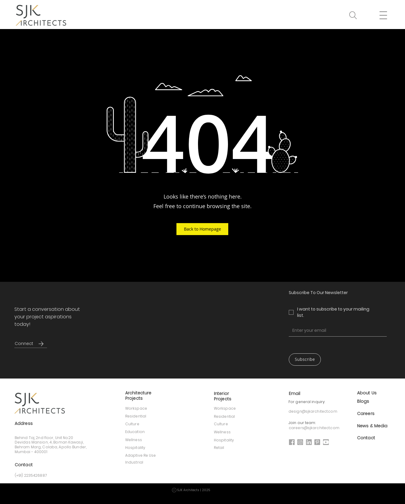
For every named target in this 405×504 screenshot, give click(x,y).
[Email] (336, 330)
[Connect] (24, 344)
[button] (353, 15)
